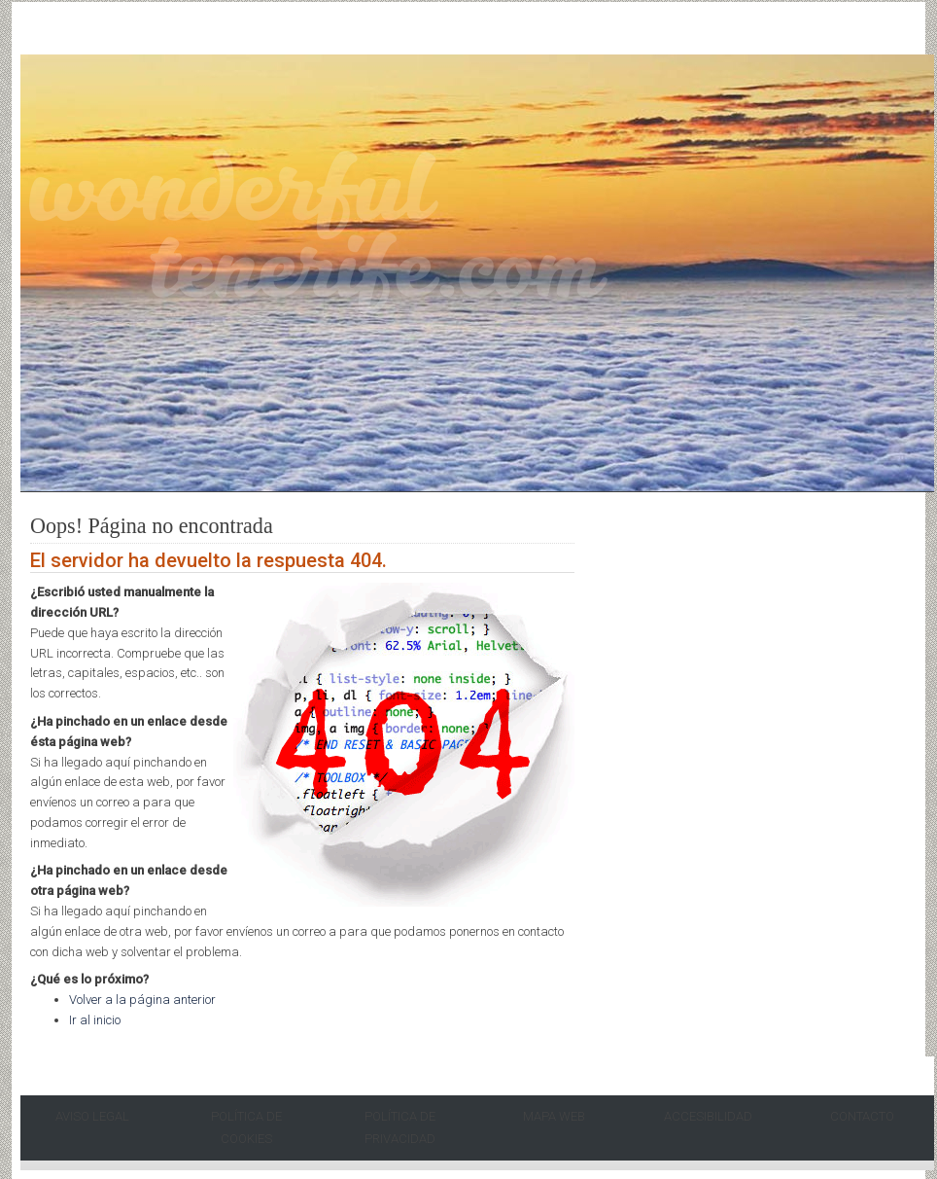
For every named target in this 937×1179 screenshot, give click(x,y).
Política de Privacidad (399, 1127)
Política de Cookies (246, 1127)
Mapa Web (554, 1116)
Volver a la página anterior (142, 999)
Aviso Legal (92, 1116)
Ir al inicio (95, 1020)
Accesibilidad (708, 1116)
